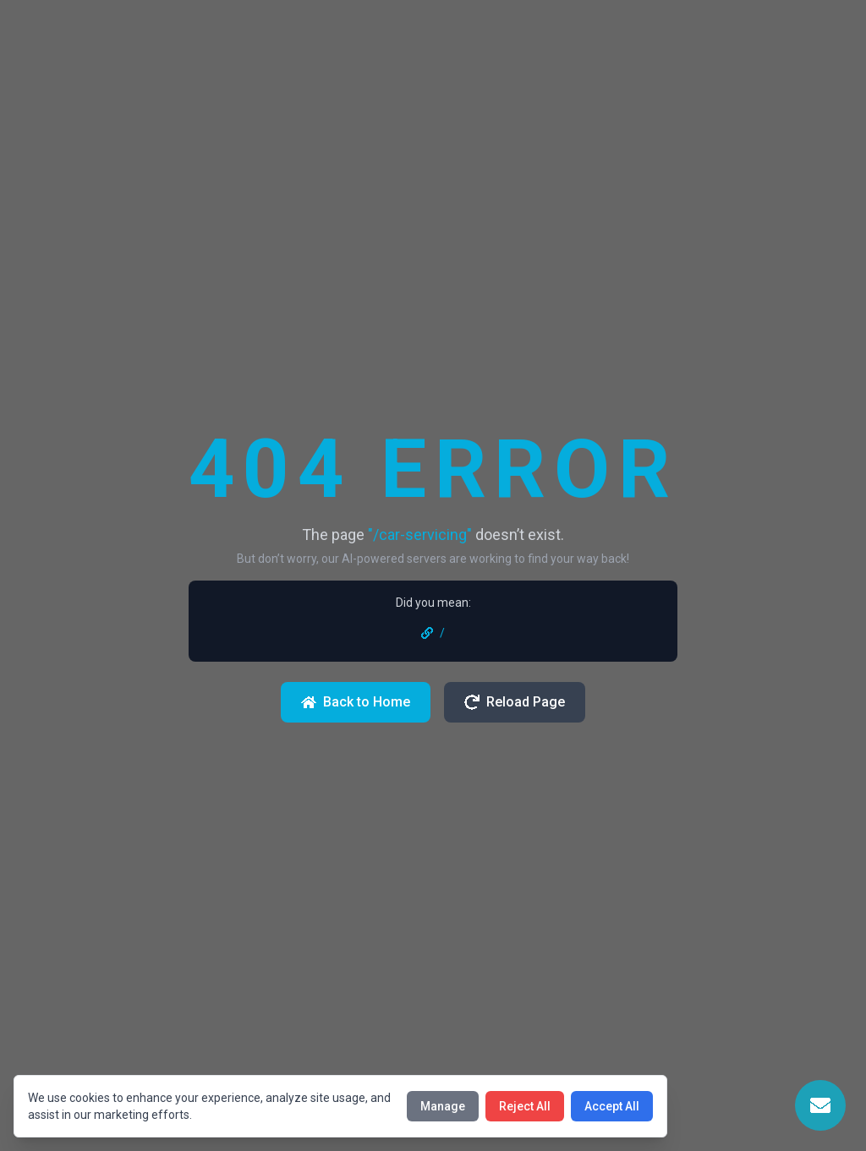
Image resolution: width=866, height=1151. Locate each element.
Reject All (525, 1106)
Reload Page (514, 702)
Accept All (611, 1106)
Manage (442, 1106)
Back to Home (355, 702)
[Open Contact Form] (820, 1105)
